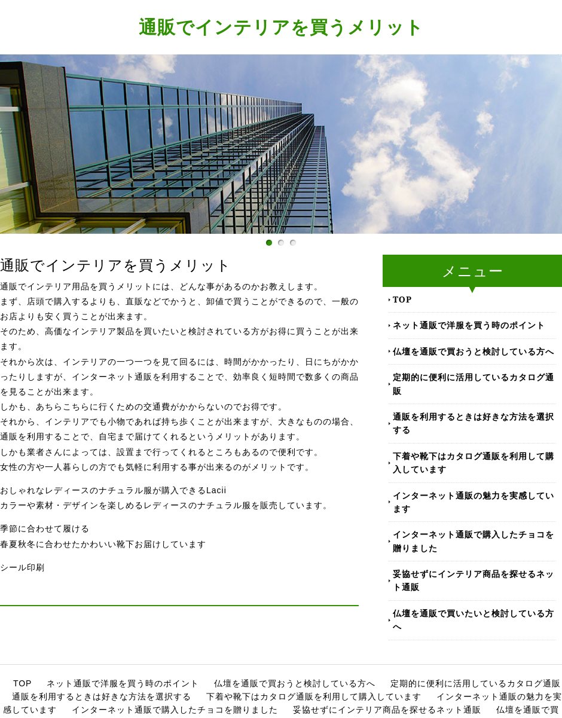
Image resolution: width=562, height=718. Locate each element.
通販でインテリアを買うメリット (281, 26)
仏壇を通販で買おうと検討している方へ (473, 351)
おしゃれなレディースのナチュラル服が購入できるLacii (113, 490)
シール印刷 (22, 567)
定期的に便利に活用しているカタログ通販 (473, 383)
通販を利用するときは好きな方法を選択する (473, 423)
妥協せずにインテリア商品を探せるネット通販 (473, 580)
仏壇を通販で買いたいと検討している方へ (473, 619)
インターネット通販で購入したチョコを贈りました (473, 540)
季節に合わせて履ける (45, 528)
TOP (402, 299)
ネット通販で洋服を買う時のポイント (469, 325)
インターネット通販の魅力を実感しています (473, 502)
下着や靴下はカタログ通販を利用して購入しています (473, 462)
